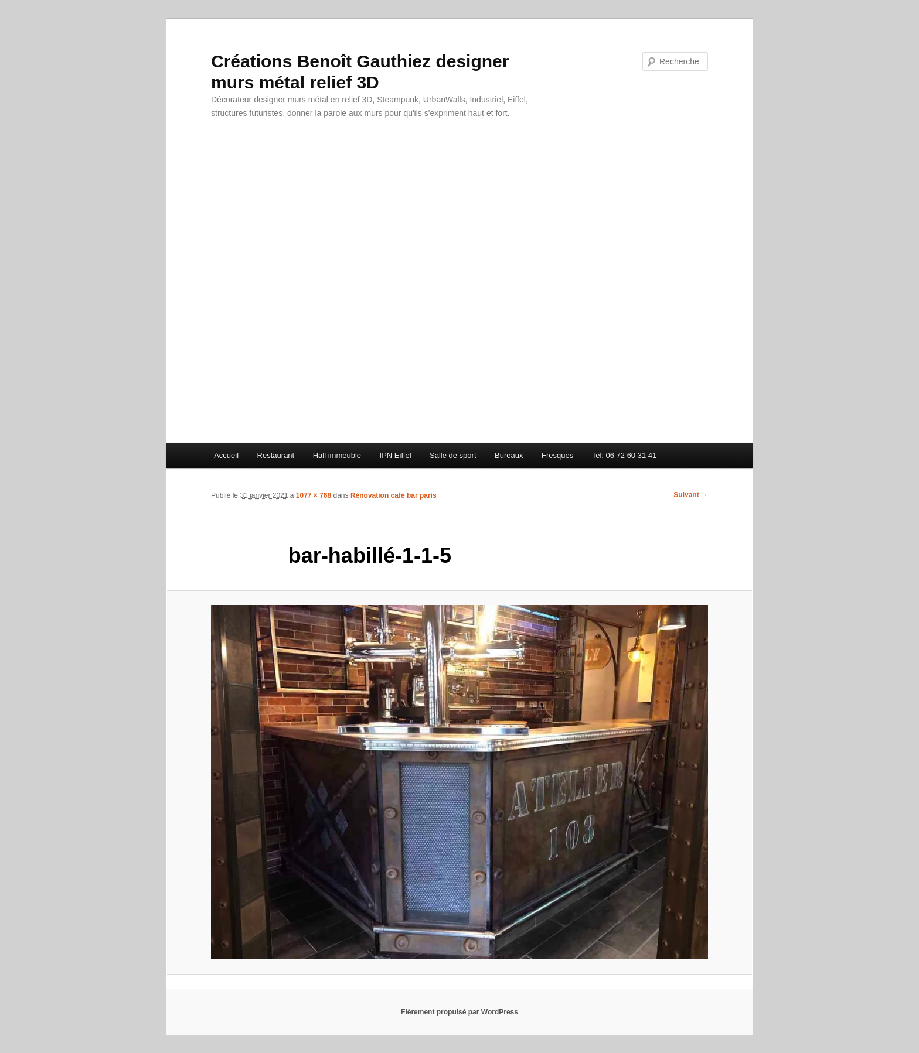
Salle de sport (453, 455)
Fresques (557, 455)
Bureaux (509, 455)
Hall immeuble (337, 455)
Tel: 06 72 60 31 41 (624, 455)
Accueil (226, 455)
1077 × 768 (313, 495)
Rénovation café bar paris (393, 495)
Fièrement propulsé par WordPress (459, 1012)
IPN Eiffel (395, 455)
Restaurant (276, 455)
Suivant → (690, 495)
